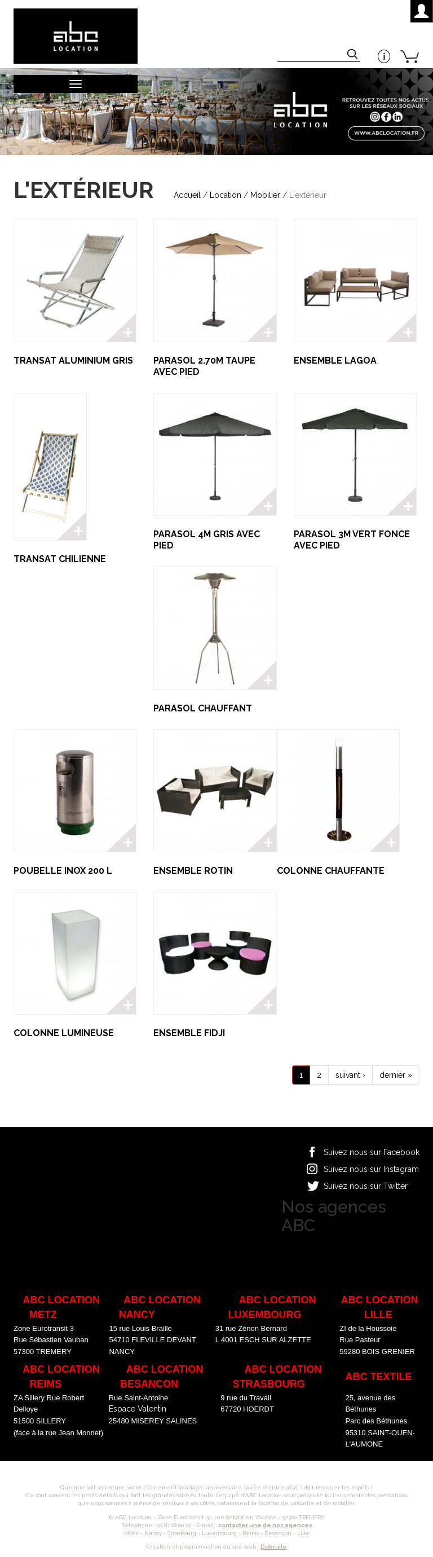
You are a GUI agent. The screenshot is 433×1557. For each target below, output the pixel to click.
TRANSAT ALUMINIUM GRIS (73, 360)
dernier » (395, 1075)
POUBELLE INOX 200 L (63, 870)
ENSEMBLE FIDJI (189, 1033)
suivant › (350, 1075)
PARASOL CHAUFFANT (202, 708)
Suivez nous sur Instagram (371, 1169)
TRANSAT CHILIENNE (60, 559)
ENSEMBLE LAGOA (335, 360)
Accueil (187, 195)
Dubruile (273, 1546)
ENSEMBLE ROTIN (193, 870)
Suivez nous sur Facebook (371, 1152)
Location (225, 195)
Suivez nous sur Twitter (366, 1186)
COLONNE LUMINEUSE (64, 1033)
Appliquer (353, 55)
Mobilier (265, 195)
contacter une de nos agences (265, 1525)
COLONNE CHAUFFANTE (331, 870)
